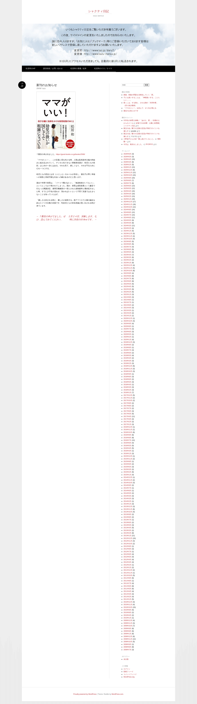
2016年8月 (127, 438)
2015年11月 (128, 459)
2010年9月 (127, 610)
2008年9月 (127, 644)
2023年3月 (127, 257)
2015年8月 (127, 461)
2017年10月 (128, 400)
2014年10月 (128, 483)
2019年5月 (127, 355)
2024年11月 (128, 204)
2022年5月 (127, 284)
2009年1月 (127, 634)
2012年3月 (127, 562)
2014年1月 (127, 504)
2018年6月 (127, 379)
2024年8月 (127, 212)
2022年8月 (127, 276)
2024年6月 (127, 217)
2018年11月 (128, 369)
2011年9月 (127, 578)
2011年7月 (127, 583)
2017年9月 (127, 403)
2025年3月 (127, 194)
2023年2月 (127, 260)
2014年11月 (128, 480)
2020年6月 (127, 332)
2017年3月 (127, 419)
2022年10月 (128, 271)
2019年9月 (127, 345)
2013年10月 (128, 512)
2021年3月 (127, 310)
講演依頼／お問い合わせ (53, 68)
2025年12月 (128, 170)
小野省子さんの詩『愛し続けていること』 (139, 139)
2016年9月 (127, 435)
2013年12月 (128, 506)
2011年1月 (127, 599)
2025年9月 (127, 178)
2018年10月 (128, 371)
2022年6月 (127, 281)
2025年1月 (127, 199)
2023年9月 (127, 241)
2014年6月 (127, 491)
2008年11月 (128, 639)
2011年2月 (127, 597)
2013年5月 (127, 525)
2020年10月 (128, 321)
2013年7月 (127, 520)
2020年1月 (127, 340)
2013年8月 (127, 517)
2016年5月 (127, 446)
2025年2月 (127, 196)
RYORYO (149, 144)
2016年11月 (128, 430)
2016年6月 (127, 443)
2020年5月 (127, 334)
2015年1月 (127, 475)
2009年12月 (128, 620)
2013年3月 (127, 530)
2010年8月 (127, 612)
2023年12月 (128, 233)
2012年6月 (127, 554)
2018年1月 (127, 392)
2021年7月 (127, 302)
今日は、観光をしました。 (133, 144)
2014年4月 (127, 496)
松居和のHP (30, 68)
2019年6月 (127, 353)
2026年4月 (127, 159)
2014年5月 (127, 493)
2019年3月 (127, 361)
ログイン (127, 669)
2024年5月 (127, 220)
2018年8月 (127, 377)
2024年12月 (128, 202)
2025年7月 (127, 183)
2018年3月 (127, 387)
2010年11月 (128, 605)
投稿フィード (128, 672)
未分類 (126, 659)
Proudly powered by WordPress (84, 694)
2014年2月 (127, 501)
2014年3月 (127, 498)
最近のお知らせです (131, 111)
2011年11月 (128, 573)
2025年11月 (128, 172)
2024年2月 (127, 228)
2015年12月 (128, 456)
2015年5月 (127, 467)
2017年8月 (127, 406)
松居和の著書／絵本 (78, 68)
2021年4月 (127, 308)
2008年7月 (127, 650)
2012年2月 (127, 565)
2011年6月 (127, 586)
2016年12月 (128, 427)
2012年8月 (127, 549)
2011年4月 (127, 591)
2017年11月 (128, 398)
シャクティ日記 (98, 11)
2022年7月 (127, 278)
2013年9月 (127, 514)
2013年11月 (128, 509)
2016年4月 (127, 448)
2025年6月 (127, 186)
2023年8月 (127, 244)
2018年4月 (127, 385)
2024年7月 (127, 215)
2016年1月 (127, 453)
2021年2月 (127, 313)
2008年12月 (128, 636)
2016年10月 (128, 432)
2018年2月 (127, 390)
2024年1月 (127, 231)
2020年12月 (128, 318)
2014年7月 (127, 488)
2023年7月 (127, 247)
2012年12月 (128, 538)
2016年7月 (127, 440)
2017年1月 (127, 424)
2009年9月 (127, 628)
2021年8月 (127, 300)
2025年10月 (128, 175)
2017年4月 (127, 416)
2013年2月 (127, 533)
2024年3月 (127, 226)
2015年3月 (127, 469)
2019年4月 (127, 358)
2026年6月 (127, 154)
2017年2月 (127, 422)
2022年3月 (127, 289)
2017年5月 (127, 414)
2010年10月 (128, 607)
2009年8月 (127, 631)
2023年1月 (127, 263)
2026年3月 (127, 162)
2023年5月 (127, 252)
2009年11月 (128, 623)
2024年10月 (128, 207)
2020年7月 (127, 329)
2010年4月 (127, 615)
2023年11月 (128, 236)
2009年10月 (128, 626)
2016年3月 (127, 451)
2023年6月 (127, 249)
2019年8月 (127, 347)
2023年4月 (127, 255)
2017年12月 (128, 395)
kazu (44, 88)
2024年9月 (127, 210)
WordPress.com (117, 694)
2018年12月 (128, 366)
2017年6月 (127, 411)
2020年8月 (127, 326)
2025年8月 (127, 180)
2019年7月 (127, 350)
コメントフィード (130, 674)
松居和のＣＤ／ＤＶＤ (103, 68)
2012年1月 (127, 567)
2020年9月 (127, 324)
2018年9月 (127, 374)
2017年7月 (127, 408)
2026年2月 (127, 165)
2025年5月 (127, 188)
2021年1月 (127, 316)
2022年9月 (127, 273)
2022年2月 (127, 292)
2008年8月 (127, 647)
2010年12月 (128, 602)
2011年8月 (127, 581)
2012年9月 (127, 546)
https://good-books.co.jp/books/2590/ (70, 154)
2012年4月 (127, 559)
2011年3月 (127, 594)
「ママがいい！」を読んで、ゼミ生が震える (140, 108)
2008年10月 (128, 642)
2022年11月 (128, 268)
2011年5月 (127, 589)
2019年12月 (128, 342)
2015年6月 (127, 464)
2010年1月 (127, 618)
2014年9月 (127, 485)
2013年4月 (127, 528)
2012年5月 (127, 557)
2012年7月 (127, 552)
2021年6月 (127, 305)
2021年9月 (127, 297)
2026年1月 (127, 167)
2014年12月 (128, 477)
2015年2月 (127, 472)
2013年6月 (127, 522)
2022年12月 (128, 265)
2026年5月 (127, 157)
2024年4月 (127, 223)
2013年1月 (127, 536)
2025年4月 (127, 191)
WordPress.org (129, 677)
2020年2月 (127, 337)
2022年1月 (127, 294)
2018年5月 (127, 382)
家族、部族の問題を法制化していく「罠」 (139, 95)
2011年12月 (128, 570)
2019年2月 (127, 363)
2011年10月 (128, 575)
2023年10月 (128, 239)
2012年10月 (128, 544)
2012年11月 (128, 541)
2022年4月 (127, 286)
